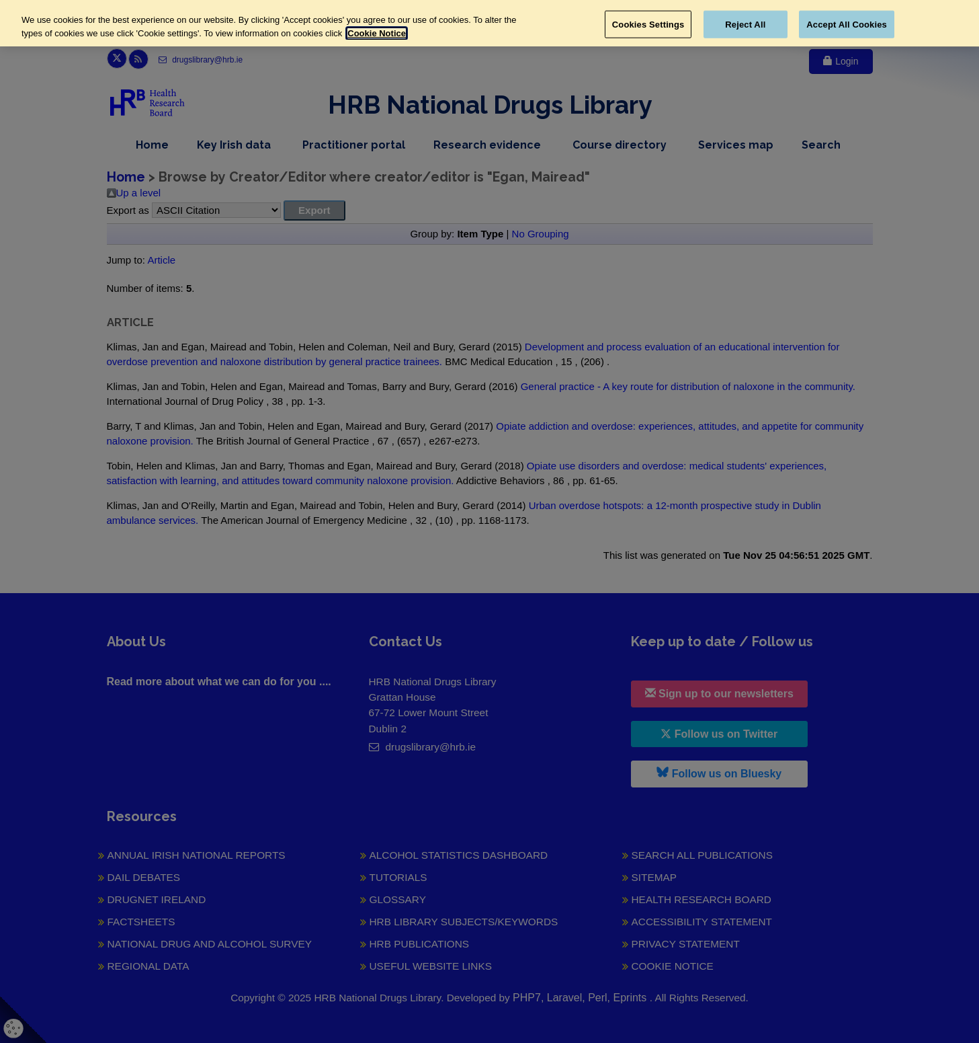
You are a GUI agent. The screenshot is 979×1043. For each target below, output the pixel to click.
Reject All (745, 24)
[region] (489, 23)
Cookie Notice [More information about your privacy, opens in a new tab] (376, 33)
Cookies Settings (648, 24)
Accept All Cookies (846, 24)
